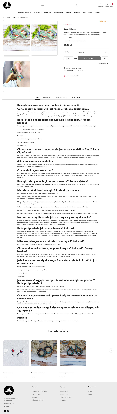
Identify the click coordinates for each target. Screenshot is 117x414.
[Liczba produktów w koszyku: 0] (111, 5)
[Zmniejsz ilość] (65, 58)
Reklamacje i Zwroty (37, 400)
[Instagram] (8, 411)
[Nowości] (69, 13)
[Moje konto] (101, 5)
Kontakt (90, 394)
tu (92, 314)
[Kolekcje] (48, 13)
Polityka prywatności (65, 397)
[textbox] (89, 52)
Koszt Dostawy (36, 397)
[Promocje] (77, 13)
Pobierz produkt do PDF (71, 76)
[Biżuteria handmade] (24, 13)
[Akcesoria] (37, 13)
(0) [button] (107, 21)
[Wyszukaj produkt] (59, 5)
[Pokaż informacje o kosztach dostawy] (82, 71)
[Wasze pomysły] (58, 13)
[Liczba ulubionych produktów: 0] (106, 5)
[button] (16, 38)
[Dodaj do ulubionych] (105, 58)
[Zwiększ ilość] (72, 58)
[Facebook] (5, 411)
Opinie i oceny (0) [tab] (61, 97)
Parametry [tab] (47, 97)
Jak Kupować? (64, 391)
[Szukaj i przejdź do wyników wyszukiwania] (76, 5)
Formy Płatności (36, 394)
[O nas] (90, 13)
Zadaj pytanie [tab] (76, 97)
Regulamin (63, 400)
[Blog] (84, 13)
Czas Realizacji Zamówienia (40, 391)
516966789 (7, 406)
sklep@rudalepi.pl (9, 403)
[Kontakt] (97, 13)
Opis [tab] (37, 97)
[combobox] (92, 52)
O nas (90, 391)
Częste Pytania (64, 394)
